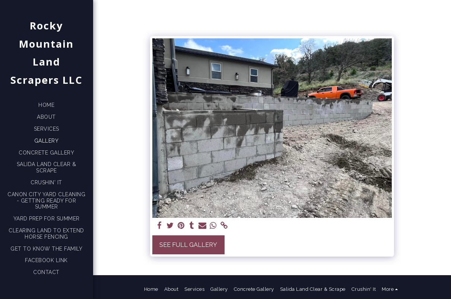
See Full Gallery (188, 244)
